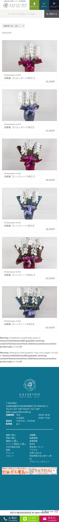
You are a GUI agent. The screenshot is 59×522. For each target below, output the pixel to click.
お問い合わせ (36, 452)
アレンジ (10, 452)
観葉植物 (34, 438)
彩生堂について (37, 446)
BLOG (32, 444)
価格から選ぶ (12, 441)
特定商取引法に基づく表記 (41, 457)
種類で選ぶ (11, 435)
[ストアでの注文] (13, 26)
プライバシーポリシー (40, 461)
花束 (8, 449)
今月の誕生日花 (13, 446)
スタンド (10, 455)
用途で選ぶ (11, 438)
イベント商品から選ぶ (16, 444)
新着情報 (34, 441)
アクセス (34, 449)
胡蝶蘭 (33, 435)
